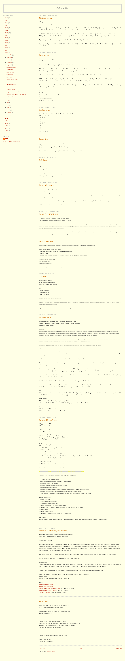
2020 (6, 33)
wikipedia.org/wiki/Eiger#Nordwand (48, 590)
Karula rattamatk (45, 317)
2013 (6, 50)
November (9, 57)
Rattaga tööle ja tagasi (47, 185)
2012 (6, 52)
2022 (6, 28)
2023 (6, 25)
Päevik (62, 7)
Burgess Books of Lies (44, 592)
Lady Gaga (43, 160)
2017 (6, 40)
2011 (6, 118)
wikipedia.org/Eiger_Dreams (46, 584)
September (9, 62)
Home (80, 648)
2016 (6, 42)
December (9, 55)
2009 (6, 123)
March (8, 110)
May (8, 105)
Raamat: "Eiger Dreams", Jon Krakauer (53, 531)
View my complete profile (11, 141)
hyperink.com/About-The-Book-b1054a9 (49, 588)
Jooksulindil (43, 602)
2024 (6, 23)
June (8, 102)
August (9, 65)
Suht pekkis (43, 276)
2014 (6, 47)
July (8, 100)
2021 (6, 30)
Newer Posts (42, 648)
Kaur (6, 138)
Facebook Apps (44, 110)
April (8, 107)
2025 (6, 20)
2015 (6, 45)
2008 (6, 125)
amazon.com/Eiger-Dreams (46, 586)
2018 (6, 37)
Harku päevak (44, 55)
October (9, 60)
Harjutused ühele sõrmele (48, 420)
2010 (6, 120)
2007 (6, 128)
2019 (6, 35)
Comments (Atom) (50, 651)
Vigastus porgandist (46, 241)
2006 (6, 130)
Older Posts (119, 648)
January (9, 115)
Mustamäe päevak (45, 18)
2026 (6, 18)
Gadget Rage (43, 139)
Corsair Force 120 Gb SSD (48, 214)
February (9, 112)
